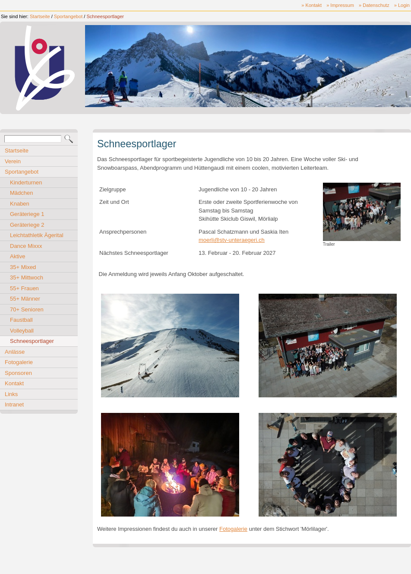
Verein (13, 161)
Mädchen (21, 193)
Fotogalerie (19, 362)
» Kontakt (311, 5)
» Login (402, 5)
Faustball (21, 320)
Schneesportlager (105, 16)
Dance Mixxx (26, 246)
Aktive (17, 256)
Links (11, 394)
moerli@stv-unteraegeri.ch (232, 240)
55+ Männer (25, 298)
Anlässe (15, 352)
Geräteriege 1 (27, 214)
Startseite (40, 16)
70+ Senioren (27, 309)
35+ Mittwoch (26, 277)
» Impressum (340, 5)
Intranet (14, 404)
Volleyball (22, 330)
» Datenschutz (374, 5)
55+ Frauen (24, 288)
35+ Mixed (23, 267)
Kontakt (14, 383)
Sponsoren (18, 373)
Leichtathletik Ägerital (36, 235)
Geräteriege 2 (27, 225)
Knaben (19, 203)
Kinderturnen (26, 182)
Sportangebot (68, 16)
